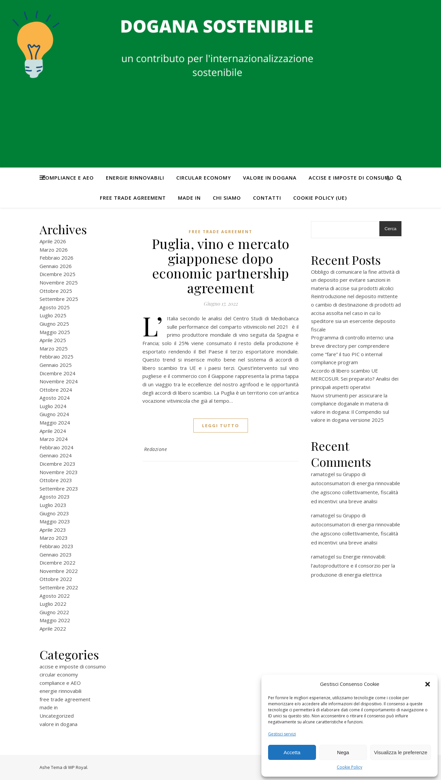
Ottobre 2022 (56, 579)
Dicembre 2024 (57, 373)
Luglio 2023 (53, 505)
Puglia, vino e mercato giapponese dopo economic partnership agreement (221, 266)
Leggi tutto (220, 425)
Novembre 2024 (59, 381)
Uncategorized (57, 715)
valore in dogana (270, 177)
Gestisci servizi (282, 734)
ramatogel (323, 474)
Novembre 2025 (59, 282)
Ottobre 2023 (56, 480)
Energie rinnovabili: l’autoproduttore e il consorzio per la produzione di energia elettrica (353, 565)
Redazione (155, 449)
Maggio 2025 (55, 332)
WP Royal (77, 767)
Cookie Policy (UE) (320, 197)
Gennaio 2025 (56, 365)
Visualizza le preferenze (400, 752)
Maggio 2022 (55, 620)
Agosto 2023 (55, 496)
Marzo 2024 (54, 439)
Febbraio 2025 (56, 356)
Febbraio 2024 (56, 447)
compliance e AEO (68, 177)
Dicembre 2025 (57, 274)
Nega (343, 752)
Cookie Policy (349, 767)
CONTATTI (267, 197)
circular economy (203, 177)
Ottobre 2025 (56, 290)
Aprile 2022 (53, 628)
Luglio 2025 (53, 315)
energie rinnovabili (135, 177)
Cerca (390, 228)
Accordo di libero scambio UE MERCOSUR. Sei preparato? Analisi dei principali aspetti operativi (354, 378)
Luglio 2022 (53, 603)
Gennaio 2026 (56, 266)
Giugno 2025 (54, 323)
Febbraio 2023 (56, 546)
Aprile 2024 (53, 431)
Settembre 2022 (59, 587)
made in (189, 197)
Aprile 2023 (53, 529)
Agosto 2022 (55, 595)
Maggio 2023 (55, 521)
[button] (427, 684)
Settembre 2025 (59, 299)
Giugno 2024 (54, 414)
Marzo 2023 (54, 537)
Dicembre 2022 (57, 562)
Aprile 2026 (53, 241)
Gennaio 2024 (56, 455)
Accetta (292, 752)
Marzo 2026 (54, 249)
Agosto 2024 (55, 397)
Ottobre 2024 (56, 389)
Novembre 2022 (59, 571)
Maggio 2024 (55, 422)
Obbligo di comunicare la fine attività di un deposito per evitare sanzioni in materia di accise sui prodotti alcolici (355, 279)
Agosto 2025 (55, 307)
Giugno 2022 (54, 612)
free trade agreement (133, 197)
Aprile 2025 (53, 340)
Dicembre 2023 (57, 463)
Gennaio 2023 (56, 554)
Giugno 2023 (54, 513)
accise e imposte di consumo (351, 177)
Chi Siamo (227, 197)
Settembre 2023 (59, 488)
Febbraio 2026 (56, 257)
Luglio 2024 (53, 406)
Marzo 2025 (54, 348)
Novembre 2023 (59, 472)
